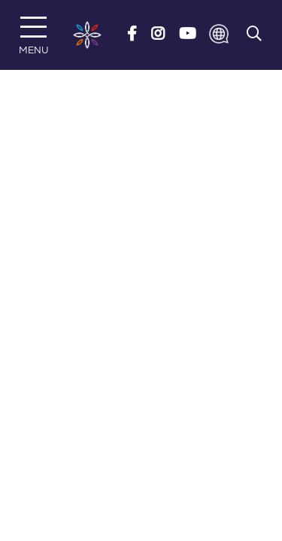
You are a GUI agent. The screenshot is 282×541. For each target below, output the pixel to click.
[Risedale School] (87, 35)
